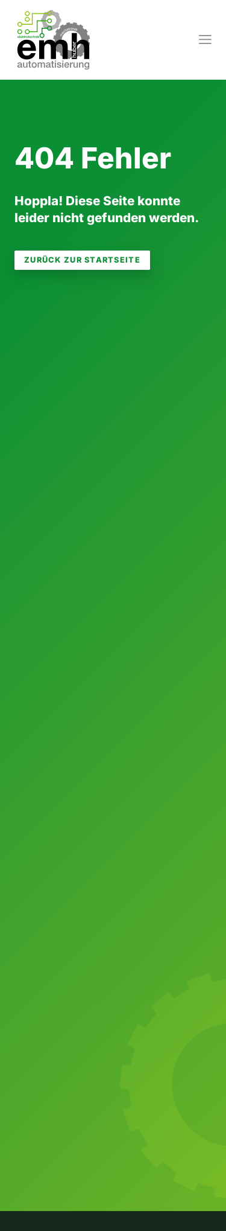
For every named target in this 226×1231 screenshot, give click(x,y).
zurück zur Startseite (82, 259)
